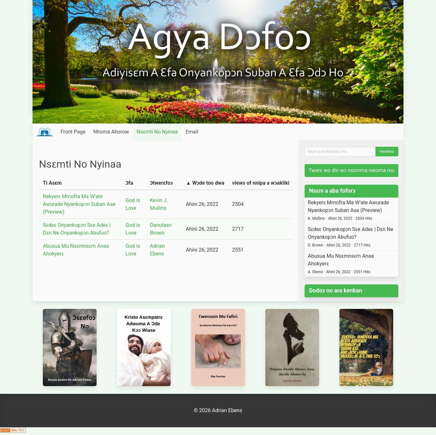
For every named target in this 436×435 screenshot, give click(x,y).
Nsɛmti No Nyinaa (157, 132)
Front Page (73, 132)
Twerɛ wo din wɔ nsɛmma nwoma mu (351, 170)
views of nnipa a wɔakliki (260, 183)
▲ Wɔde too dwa (205, 183)
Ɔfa (129, 183)
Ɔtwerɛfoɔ (161, 183)
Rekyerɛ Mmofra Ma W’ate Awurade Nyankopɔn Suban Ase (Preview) (79, 204)
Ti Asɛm (52, 183)
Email (191, 132)
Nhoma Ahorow (111, 132)
